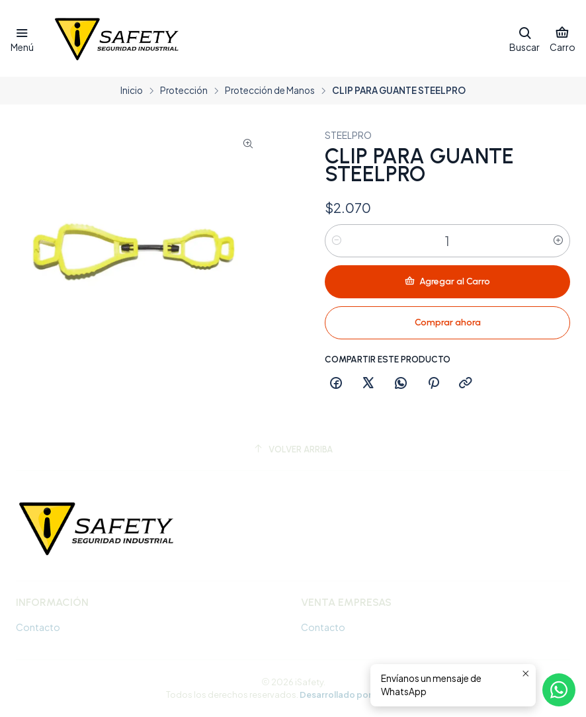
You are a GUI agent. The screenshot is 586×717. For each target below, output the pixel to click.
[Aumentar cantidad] (558, 241)
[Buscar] (524, 39)
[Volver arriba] (293, 449)
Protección (184, 90)
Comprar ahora (448, 322)
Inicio (131, 90)
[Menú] (22, 39)
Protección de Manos (270, 90)
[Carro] (562, 39)
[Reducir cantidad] (336, 241)
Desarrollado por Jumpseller (359, 694)
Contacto (38, 627)
